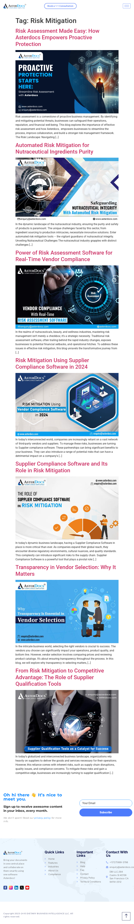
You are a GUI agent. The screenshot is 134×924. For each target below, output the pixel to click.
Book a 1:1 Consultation (60, 6)
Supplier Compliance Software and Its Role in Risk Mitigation (61, 466)
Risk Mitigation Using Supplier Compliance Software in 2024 (52, 363)
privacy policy (42, 817)
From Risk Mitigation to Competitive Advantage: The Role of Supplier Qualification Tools (59, 677)
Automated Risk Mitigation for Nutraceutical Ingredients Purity (54, 148)
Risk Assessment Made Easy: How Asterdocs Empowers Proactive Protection (57, 37)
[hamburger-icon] (127, 5)
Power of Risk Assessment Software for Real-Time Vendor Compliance (63, 255)
